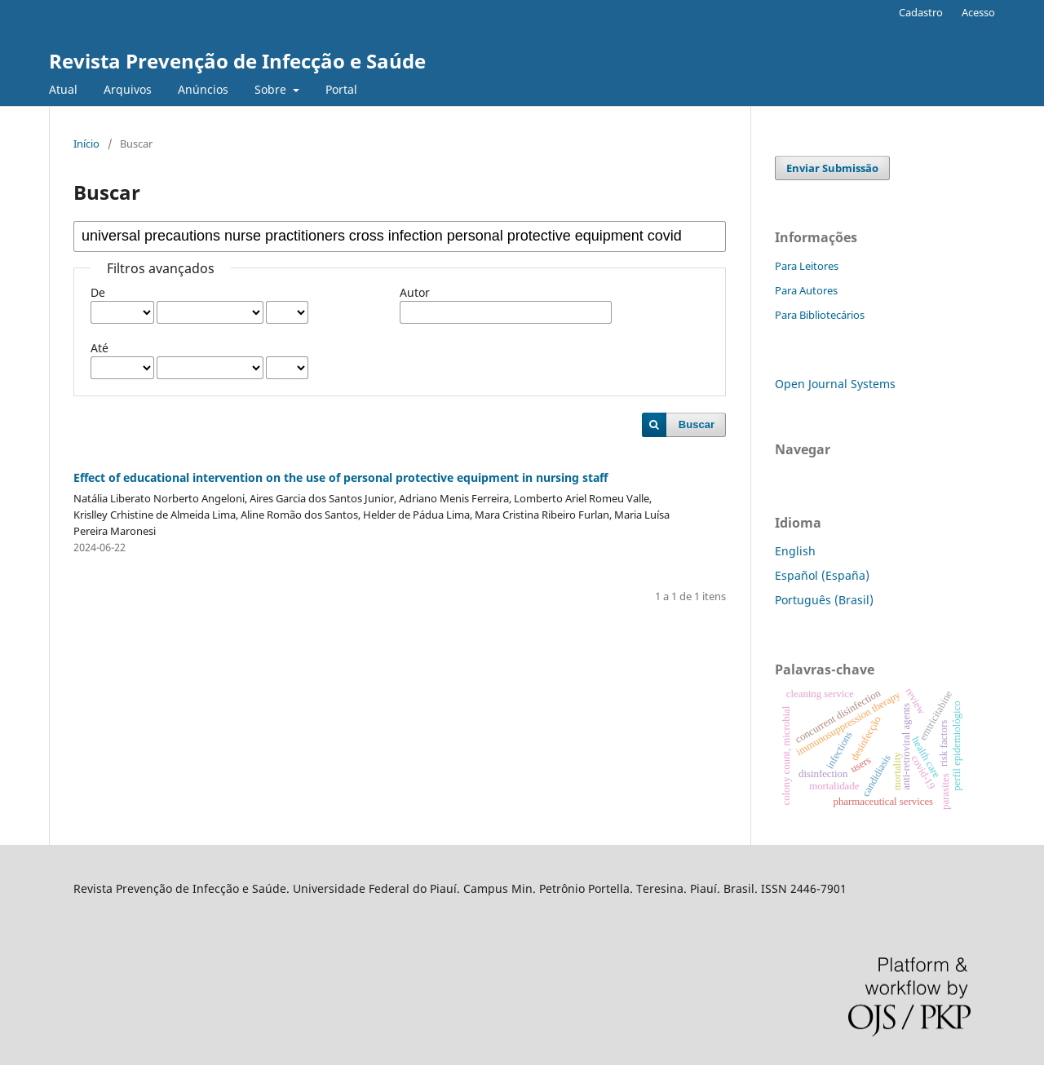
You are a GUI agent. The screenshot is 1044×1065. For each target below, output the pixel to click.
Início (86, 143)
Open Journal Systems (835, 383)
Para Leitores (806, 266)
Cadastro (921, 12)
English (795, 551)
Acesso (978, 12)
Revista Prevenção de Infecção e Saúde (237, 60)
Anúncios (203, 89)
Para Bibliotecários (820, 314)
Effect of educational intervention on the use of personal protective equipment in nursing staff (340, 477)
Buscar (696, 424)
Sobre (272, 89)
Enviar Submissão (832, 168)
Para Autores (806, 290)
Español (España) (822, 575)
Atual (63, 89)
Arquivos (128, 89)
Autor (415, 292)
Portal (341, 89)
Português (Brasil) (824, 600)
